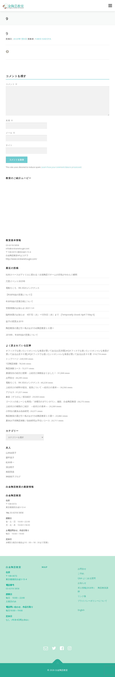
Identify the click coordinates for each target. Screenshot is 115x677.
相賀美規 (10, 471)
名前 (9, 120)
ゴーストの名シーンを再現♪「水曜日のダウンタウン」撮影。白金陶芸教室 (41, 401)
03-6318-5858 (16, 512)
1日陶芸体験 (12, 363)
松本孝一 (10, 462)
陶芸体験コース (13, 368)
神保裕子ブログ (13, 476)
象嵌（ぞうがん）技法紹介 (18, 396)
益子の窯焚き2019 (14, 321)
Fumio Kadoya (43, 39)
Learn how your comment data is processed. (61, 167)
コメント (11, 84)
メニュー (110, 5)
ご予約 (81, 573)
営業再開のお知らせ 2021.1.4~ (20, 308)
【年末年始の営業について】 (19, 294)
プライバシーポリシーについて (92, 600)
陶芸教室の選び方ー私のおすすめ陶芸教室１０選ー (30, 328)
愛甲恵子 (10, 457)
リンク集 (82, 596)
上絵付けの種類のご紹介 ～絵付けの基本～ (27, 406)
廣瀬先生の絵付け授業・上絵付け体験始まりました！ (31, 373)
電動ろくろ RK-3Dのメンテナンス (22, 287)
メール (10, 132)
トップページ (12, 358)
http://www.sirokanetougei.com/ (21, 258)
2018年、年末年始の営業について (22, 334)
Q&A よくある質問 (87, 578)
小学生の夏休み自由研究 (17, 411)
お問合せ (10, 377)
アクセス (10, 392)
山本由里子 (11, 452)
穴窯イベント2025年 (15, 281)
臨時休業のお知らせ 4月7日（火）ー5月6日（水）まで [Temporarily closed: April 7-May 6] (50, 314)
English (81, 610)
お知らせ (82, 583)
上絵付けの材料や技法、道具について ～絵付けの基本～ (32, 387)
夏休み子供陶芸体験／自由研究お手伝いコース (28, 420)
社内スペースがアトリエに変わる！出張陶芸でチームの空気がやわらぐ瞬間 (41, 274)
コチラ (25, 255)
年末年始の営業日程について (19, 301)
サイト (9, 145)
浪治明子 (10, 467)
